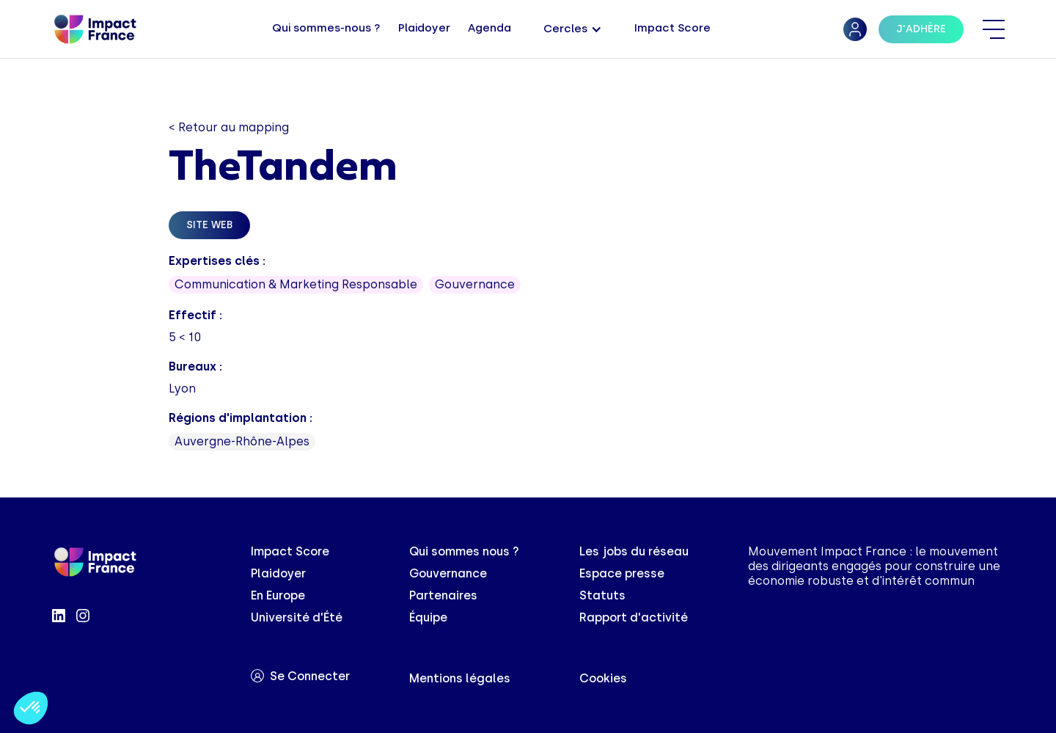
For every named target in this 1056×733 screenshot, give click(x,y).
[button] (573, 30)
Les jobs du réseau (634, 551)
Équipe (428, 617)
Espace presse (621, 573)
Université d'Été (296, 617)
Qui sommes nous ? (464, 551)
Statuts (602, 595)
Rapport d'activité (633, 617)
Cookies (603, 678)
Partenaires (443, 595)
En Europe (278, 595)
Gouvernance (448, 573)
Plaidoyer (278, 573)
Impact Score (290, 551)
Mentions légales (459, 678)
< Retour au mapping (229, 127)
